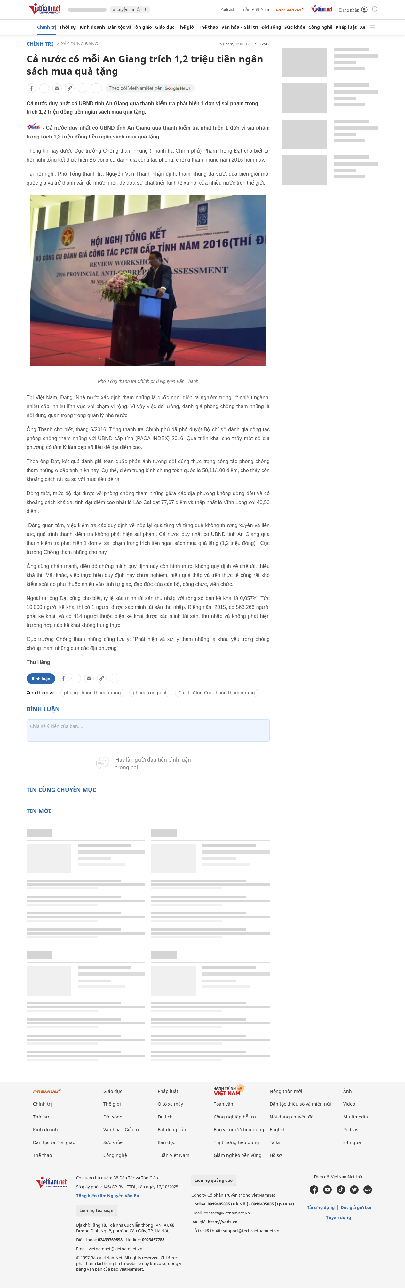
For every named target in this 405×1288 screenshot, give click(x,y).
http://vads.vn (223, 1222)
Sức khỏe (294, 27)
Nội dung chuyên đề (292, 1117)
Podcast (227, 9)
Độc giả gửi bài (356, 1207)
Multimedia (355, 1117)
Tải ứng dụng (321, 1207)
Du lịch (165, 1117)
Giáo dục (164, 27)
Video (349, 1104)
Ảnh (347, 1091)
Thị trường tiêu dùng (236, 1142)
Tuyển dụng (338, 1217)
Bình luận (41, 678)
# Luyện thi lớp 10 (130, 9)
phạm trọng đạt (150, 693)
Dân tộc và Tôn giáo (130, 27)
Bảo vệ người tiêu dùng (239, 1129)
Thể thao (208, 27)
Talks (275, 1142)
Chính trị (46, 27)
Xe (362, 27)
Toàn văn (223, 1104)
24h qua (352, 1142)
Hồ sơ (276, 1155)
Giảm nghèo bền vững (238, 1155)
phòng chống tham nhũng (92, 693)
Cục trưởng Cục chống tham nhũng (217, 693)
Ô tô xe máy (170, 1104)
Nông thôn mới (286, 1091)
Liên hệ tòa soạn (96, 1210)
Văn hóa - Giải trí (239, 27)
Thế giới (186, 27)
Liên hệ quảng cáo (214, 1180)
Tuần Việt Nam (255, 9)
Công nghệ (320, 27)
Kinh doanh (92, 27)
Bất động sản (172, 1129)
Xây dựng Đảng (79, 44)
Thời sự (68, 27)
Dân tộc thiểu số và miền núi (300, 1104)
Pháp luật (346, 27)
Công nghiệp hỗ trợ (235, 1117)
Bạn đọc (166, 1142)
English (278, 1129)
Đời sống (271, 27)
